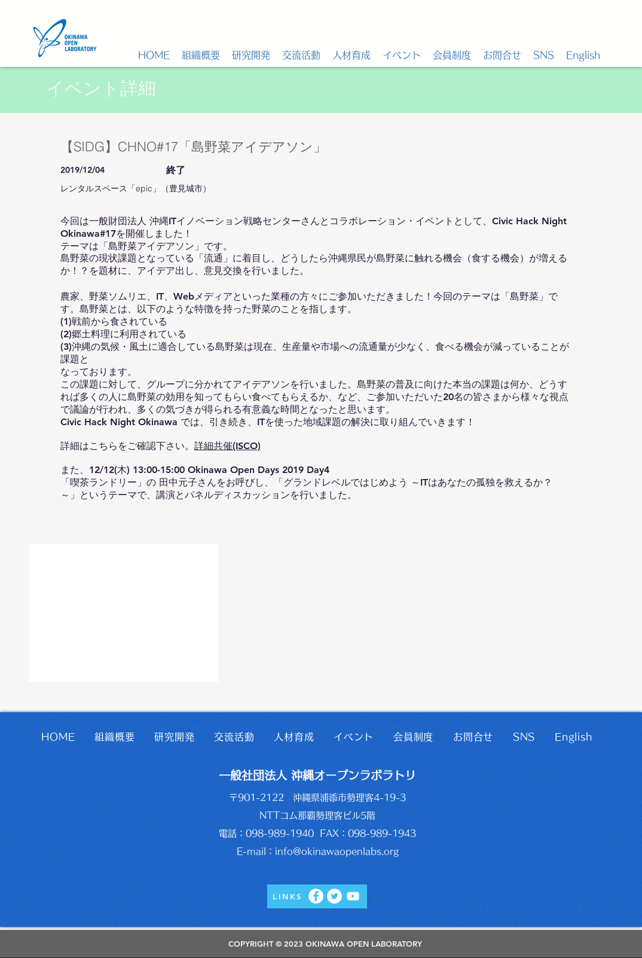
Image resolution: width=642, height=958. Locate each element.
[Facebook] (315, 896)
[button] (201, 55)
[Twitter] (334, 896)
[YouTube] (353, 896)
